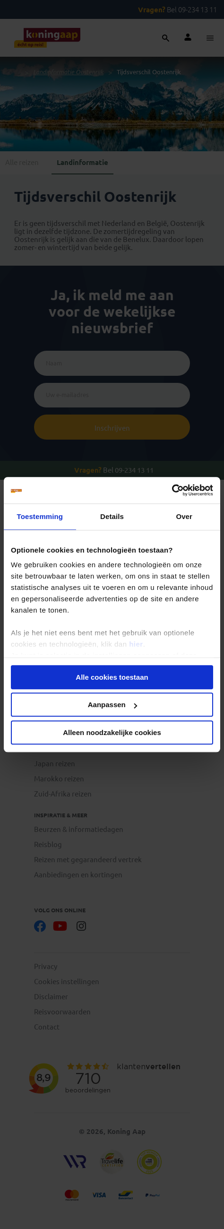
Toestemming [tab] (40, 516)
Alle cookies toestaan (112, 677)
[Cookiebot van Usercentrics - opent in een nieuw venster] (171, 490)
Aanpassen (112, 705)
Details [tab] (112, 516)
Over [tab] (184, 516)
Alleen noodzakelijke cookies (112, 732)
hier (136, 644)
